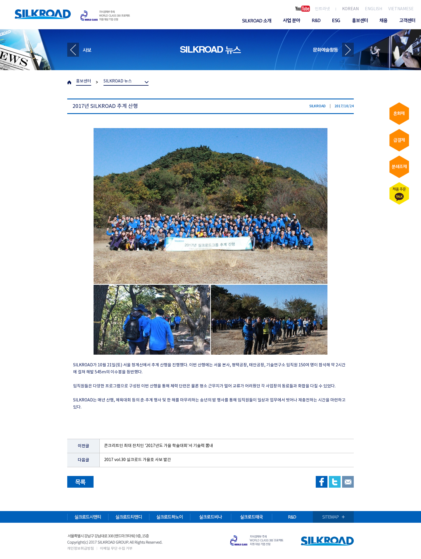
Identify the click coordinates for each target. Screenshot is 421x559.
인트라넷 (322, 9)
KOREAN (350, 9)
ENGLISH (373, 9)
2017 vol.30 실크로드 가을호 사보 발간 (137, 460)
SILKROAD (43, 14)
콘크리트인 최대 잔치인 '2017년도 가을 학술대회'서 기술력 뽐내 (158, 446)
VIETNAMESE (401, 9)
